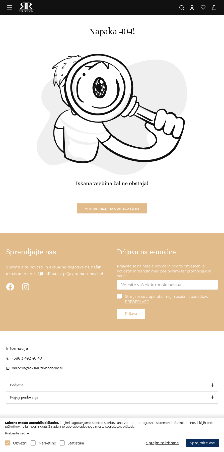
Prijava (131, 313)
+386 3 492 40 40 (27, 358)
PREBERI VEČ (137, 302)
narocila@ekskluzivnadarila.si (37, 368)
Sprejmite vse (202, 443)
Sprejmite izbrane (162, 443)
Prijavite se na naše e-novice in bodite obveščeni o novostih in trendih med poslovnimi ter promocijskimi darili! (164, 271)
